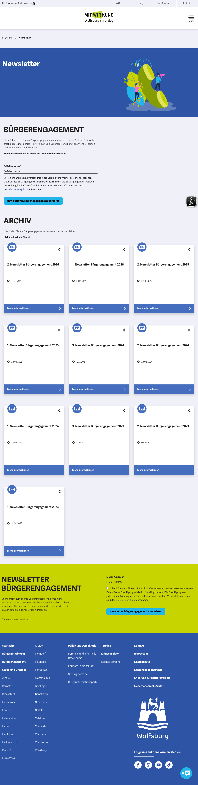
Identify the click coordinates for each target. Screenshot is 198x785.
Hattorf (6, 726)
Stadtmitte (41, 702)
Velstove (40, 718)
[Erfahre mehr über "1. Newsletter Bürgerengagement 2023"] (34, 521)
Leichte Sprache (111, 662)
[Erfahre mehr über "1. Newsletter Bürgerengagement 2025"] (34, 359)
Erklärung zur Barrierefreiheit (152, 678)
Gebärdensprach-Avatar (149, 686)
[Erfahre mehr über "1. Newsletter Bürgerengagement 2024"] (34, 440)
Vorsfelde (40, 726)
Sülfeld (39, 710)
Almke (6, 678)
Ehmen (6, 710)
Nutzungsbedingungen (148, 670)
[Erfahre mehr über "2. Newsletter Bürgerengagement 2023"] (164, 440)
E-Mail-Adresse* (12, 166)
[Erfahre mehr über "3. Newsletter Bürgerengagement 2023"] (99, 440)
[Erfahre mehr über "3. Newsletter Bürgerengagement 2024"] (99, 359)
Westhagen (42, 750)
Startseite (8, 645)
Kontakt (139, 645)
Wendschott (42, 742)
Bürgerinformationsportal (83, 682)
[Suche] (127, 3)
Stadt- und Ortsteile (14, 670)
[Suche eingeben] (141, 3)
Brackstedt (8, 694)
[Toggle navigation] (191, 17)
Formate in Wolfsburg (80, 666)
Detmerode (9, 702)
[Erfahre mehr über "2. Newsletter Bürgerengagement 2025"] (164, 279)
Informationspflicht (18, 189)
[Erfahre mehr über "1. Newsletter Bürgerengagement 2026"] (99, 279)
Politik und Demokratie (82, 645)
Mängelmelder (110, 653)
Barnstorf (7, 686)
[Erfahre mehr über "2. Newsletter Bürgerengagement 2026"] (34, 279)
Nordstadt (41, 670)
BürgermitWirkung (13, 653)
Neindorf (40, 653)
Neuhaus (40, 662)
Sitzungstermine (78, 674)
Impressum (141, 653)
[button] (59, 249)
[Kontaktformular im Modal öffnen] (186, 773)
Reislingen (41, 686)
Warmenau (41, 734)
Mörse (39, 645)
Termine (106, 645)
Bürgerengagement (14, 662)
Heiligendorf (9, 742)
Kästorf (6, 750)
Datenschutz (142, 662)
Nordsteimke (43, 678)
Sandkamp (41, 694)
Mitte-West (8, 758)
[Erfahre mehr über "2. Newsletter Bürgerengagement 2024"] (164, 359)
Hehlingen (8, 734)
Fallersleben (9, 718)
